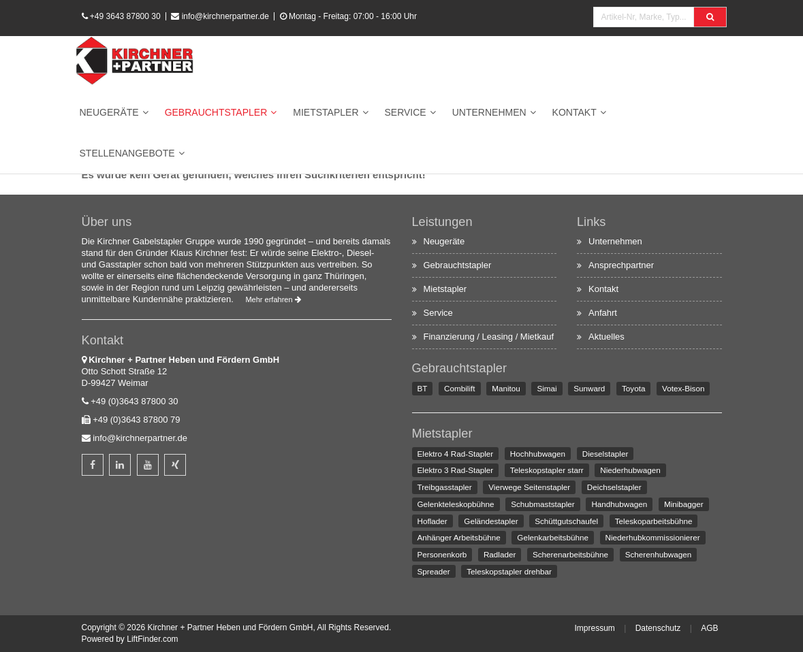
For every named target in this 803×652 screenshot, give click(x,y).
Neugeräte (109, 112)
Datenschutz (658, 628)
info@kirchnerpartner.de (225, 16)
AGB (709, 628)
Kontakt (574, 112)
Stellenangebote (127, 153)
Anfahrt (602, 313)
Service (405, 112)
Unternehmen (489, 112)
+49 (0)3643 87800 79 (136, 419)
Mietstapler (325, 112)
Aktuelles (606, 336)
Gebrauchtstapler (216, 112)
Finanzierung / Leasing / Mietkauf (489, 336)
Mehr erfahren (272, 299)
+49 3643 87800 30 (125, 16)
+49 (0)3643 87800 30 (134, 401)
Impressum (594, 628)
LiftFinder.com (152, 639)
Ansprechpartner (621, 265)
